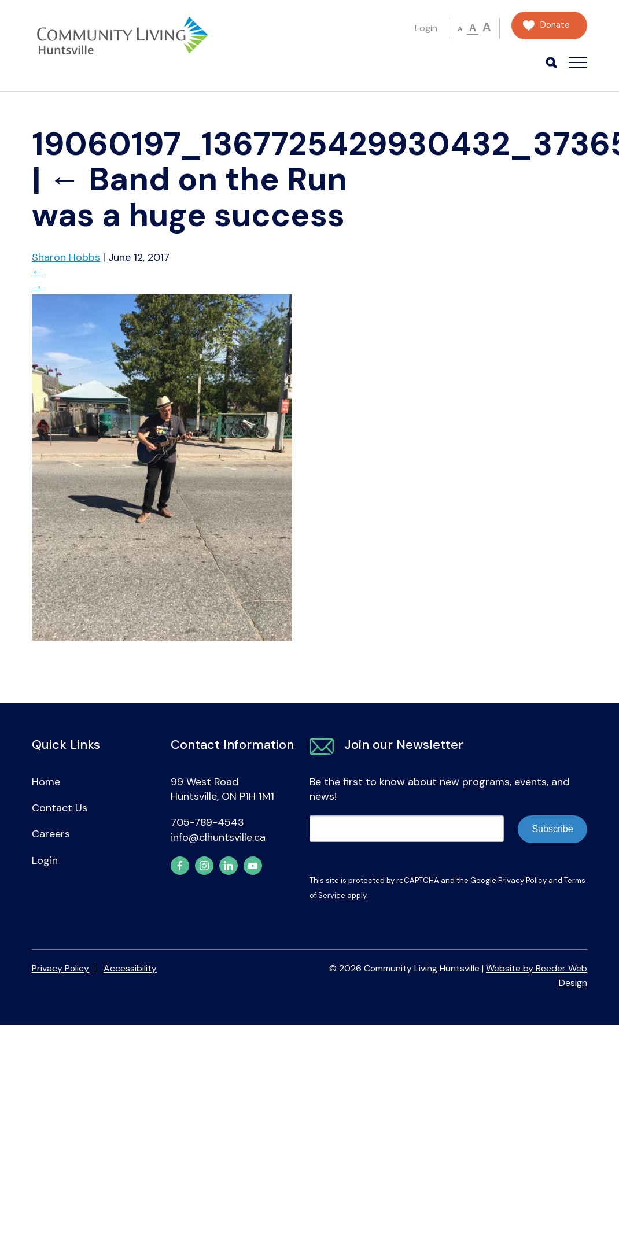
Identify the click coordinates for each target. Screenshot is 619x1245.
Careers (51, 834)
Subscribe (552, 829)
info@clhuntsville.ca (218, 837)
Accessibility (130, 968)
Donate (555, 25)
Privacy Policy (522, 880)
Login (426, 28)
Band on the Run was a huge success (189, 196)
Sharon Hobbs (66, 257)
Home (46, 782)
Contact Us (59, 808)
